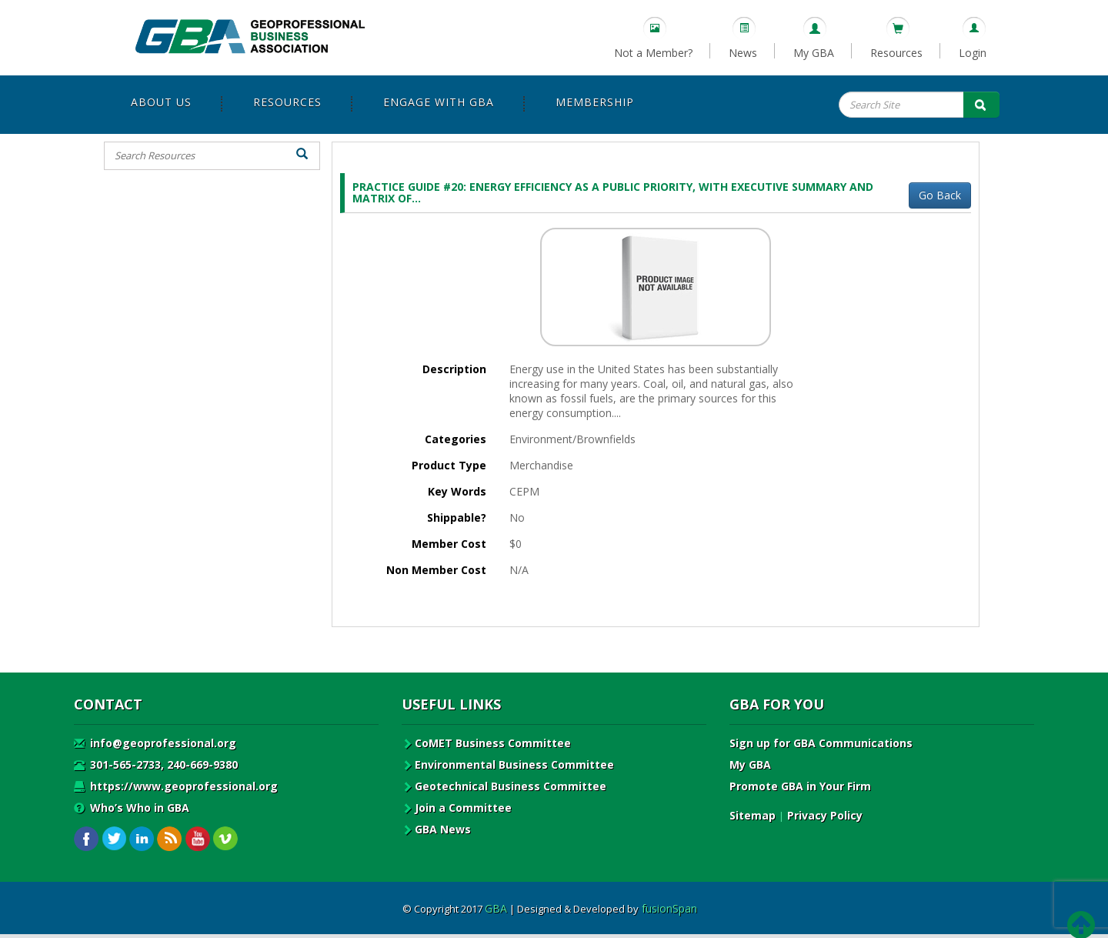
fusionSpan (669, 908)
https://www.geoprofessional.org (176, 786)
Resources (896, 52)
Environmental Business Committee (508, 764)
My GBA (813, 52)
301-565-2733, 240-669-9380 (156, 764)
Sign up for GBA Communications (821, 743)
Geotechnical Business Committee (504, 786)
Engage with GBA (438, 102)
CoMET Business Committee (486, 743)
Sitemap (752, 815)
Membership (595, 102)
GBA (496, 908)
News (743, 52)
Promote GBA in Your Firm (800, 786)
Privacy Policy (825, 815)
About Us (161, 102)
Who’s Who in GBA (131, 807)
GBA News (436, 829)
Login (972, 52)
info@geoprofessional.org (155, 743)
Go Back (940, 195)
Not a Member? (653, 52)
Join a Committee (457, 807)
